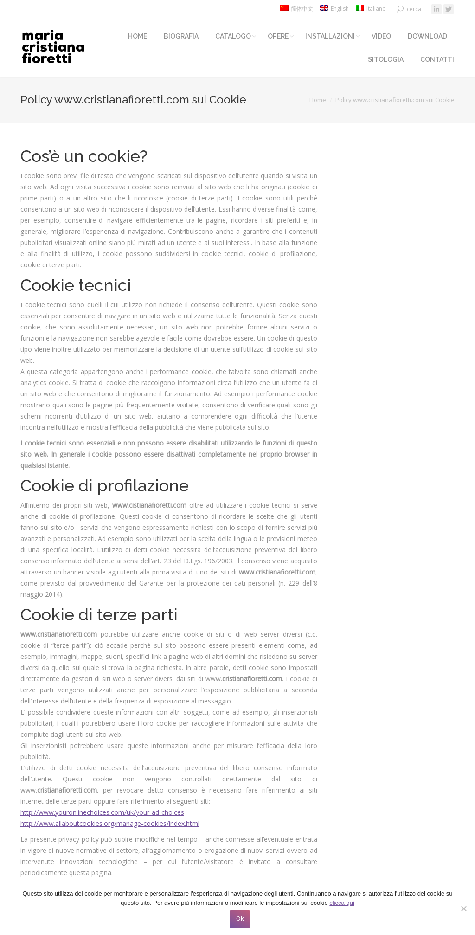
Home (317, 100)
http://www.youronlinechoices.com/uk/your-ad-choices (102, 812)
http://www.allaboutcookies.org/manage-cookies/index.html (109, 823)
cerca (414, 9)
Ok (240, 919)
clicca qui (341, 902)
